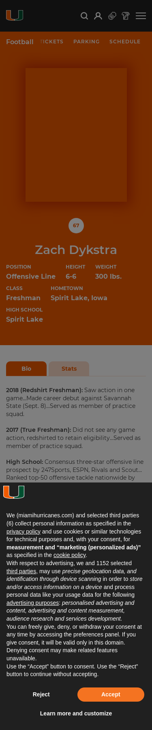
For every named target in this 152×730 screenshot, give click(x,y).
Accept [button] (110, 694)
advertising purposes (32, 603)
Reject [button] (41, 694)
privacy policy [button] (23, 531)
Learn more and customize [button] (76, 713)
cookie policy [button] (70, 555)
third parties (21, 571)
